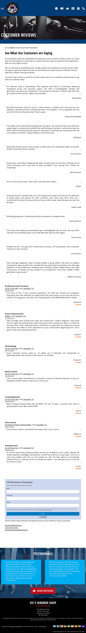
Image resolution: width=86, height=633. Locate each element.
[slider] (78, 304)
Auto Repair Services (43, 606)
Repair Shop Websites (16, 626)
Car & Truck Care (11, 288)
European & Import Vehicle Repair (18, 425)
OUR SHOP (25, 48)
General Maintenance (13, 525)
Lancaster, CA (28, 288)
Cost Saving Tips (11, 527)
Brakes (7, 316)
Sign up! (43, 513)
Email (8, 488)
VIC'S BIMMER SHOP (12, 48)
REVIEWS (34, 48)
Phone (8, 502)
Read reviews (43, 590)
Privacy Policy (42, 626)
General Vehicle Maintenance (16, 530)
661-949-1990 (43, 615)
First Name (9, 495)
